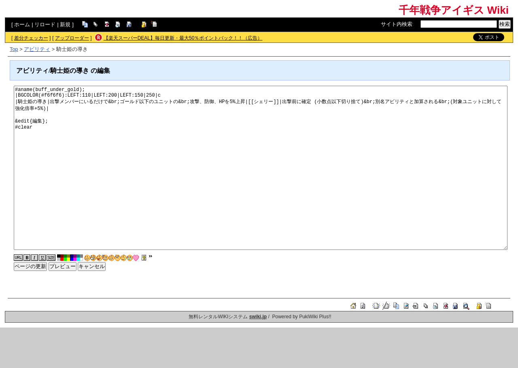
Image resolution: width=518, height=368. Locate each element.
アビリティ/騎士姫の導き (52, 70)
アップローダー (72, 38)
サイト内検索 (396, 24)
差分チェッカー (31, 38)
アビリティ (37, 49)
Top (14, 49)
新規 (65, 24)
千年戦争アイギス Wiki (454, 10)
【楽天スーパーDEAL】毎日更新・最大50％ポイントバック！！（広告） (183, 38)
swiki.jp (258, 316)
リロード (44, 24)
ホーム (22, 24)
